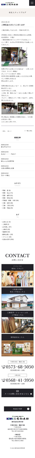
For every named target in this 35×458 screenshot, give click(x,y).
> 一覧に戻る (28, 130)
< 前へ (4, 131)
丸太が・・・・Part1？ (17, 153)
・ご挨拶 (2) (5, 224)
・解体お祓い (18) (7, 234)
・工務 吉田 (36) (7, 203)
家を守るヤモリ (17, 146)
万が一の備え (17, 174)
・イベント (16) (6, 237)
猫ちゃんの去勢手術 (17, 160)
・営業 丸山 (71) (7, 193)
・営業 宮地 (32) (7, 198)
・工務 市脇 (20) (7, 208)
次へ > (9, 131)
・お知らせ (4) (6, 222)
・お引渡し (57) (6, 227)
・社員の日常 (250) (7, 239)
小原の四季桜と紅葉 (17, 167)
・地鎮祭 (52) (5, 232)
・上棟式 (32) (5, 229)
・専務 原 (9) (6, 190)
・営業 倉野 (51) (7, 195)
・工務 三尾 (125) (7, 205)
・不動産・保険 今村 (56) (10, 200)
